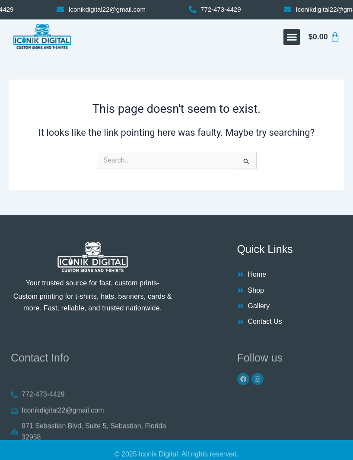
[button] (291, 37)
